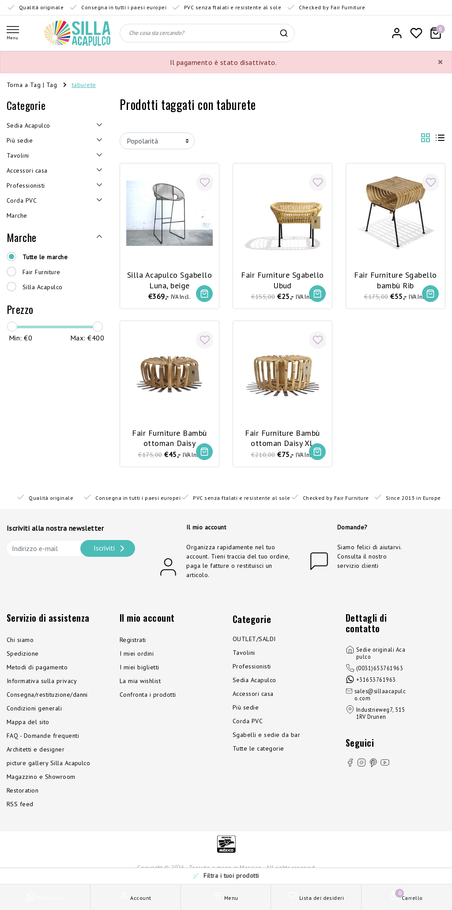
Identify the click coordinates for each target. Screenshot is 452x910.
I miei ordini (137, 655)
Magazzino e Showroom (41, 778)
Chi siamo (20, 641)
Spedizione (23, 655)
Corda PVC (248, 722)
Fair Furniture (41, 272)
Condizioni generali (34, 710)
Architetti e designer (35, 751)
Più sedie (246, 709)
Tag (51, 85)
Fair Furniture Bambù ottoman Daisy (169, 437)
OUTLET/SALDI (254, 640)
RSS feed (20, 805)
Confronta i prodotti (148, 696)
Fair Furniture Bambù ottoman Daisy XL (282, 437)
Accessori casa (253, 695)
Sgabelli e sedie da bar (266, 736)
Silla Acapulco (43, 287)
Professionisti (252, 668)
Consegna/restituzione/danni (47, 696)
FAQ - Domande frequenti (43, 737)
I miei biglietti (139, 668)
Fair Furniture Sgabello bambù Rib (395, 279)
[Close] (440, 62)
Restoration (22, 792)
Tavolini (244, 654)
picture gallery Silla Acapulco (48, 764)
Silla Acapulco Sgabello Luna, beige (169, 279)
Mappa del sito (28, 723)
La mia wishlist (140, 682)
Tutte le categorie (258, 750)
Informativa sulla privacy (42, 682)
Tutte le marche (45, 257)
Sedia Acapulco (254, 681)
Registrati (133, 641)
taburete (84, 85)
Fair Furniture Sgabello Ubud (282, 279)
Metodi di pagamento (37, 668)
